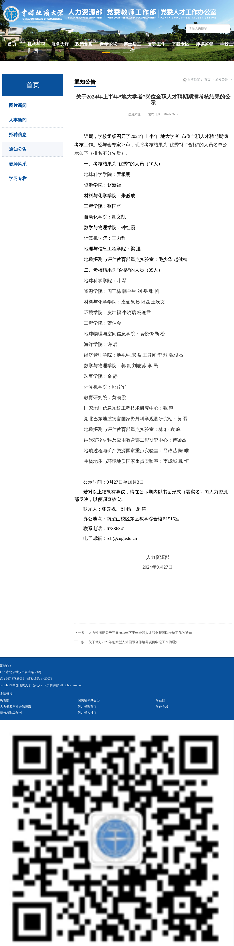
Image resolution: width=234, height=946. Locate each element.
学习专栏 (18, 178)
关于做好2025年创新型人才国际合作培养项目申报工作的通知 (133, 642)
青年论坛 (108, 44)
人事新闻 (18, 120)
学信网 (160, 700)
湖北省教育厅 (87, 706)
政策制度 (84, 44)
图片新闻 (18, 105)
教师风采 (18, 163)
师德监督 (204, 44)
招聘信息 (18, 134)
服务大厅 (60, 44)
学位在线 (162, 706)
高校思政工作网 (11, 712)
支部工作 (156, 44)
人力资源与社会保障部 (15, 706)
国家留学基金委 (89, 700)
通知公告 (18, 149)
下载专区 (180, 44)
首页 (12, 44)
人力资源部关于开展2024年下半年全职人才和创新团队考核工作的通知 (140, 633)
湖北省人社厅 (87, 712)
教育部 (4, 700)
